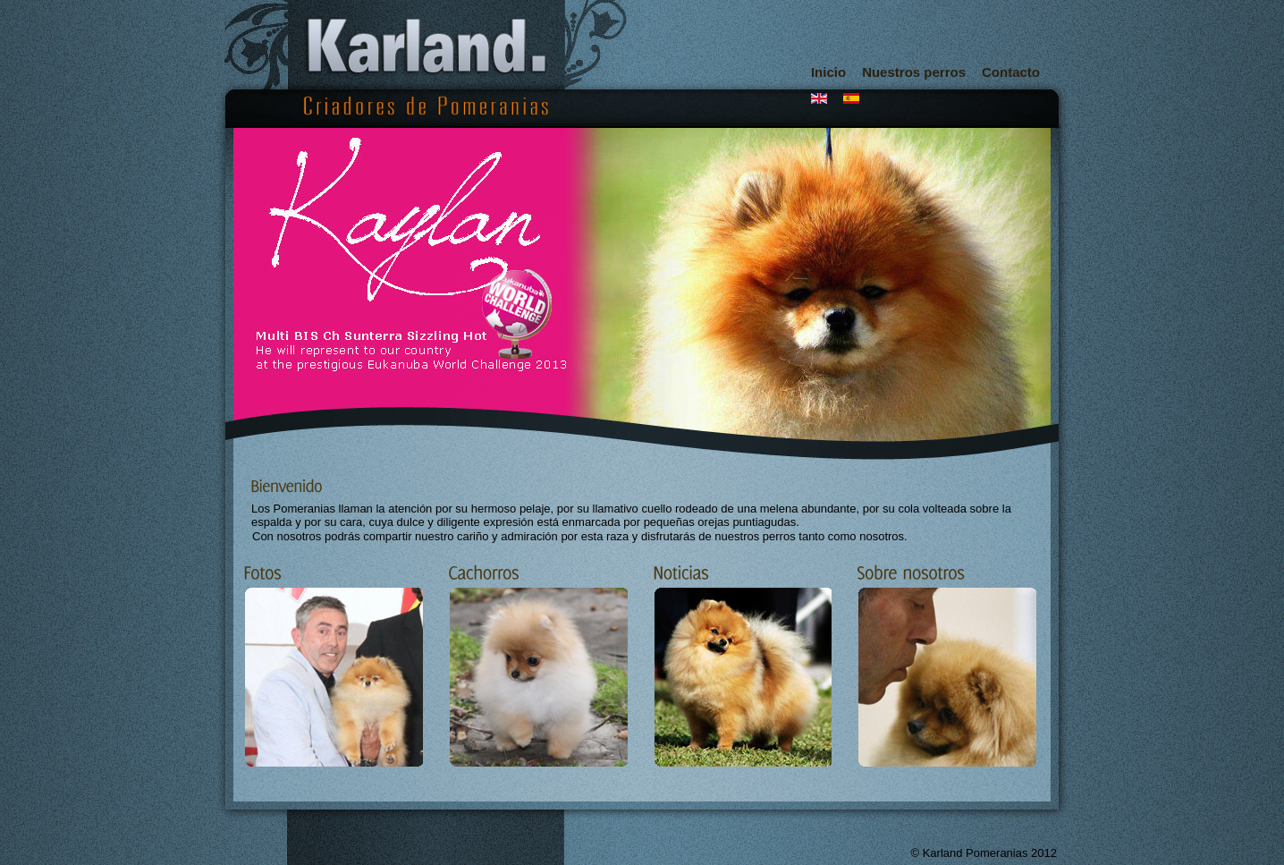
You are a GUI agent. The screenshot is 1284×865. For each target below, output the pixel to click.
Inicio (828, 72)
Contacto (1011, 72)
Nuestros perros (914, 72)
